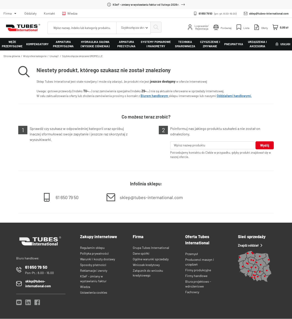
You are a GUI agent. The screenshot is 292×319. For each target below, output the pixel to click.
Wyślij (264, 145)
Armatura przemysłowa (63, 44)
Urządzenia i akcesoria (257, 44)
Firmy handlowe (196, 276)
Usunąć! (54, 56)
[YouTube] (19, 304)
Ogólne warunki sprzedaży (151, 259)
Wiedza (69, 13)
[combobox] (132, 28)
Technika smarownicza (185, 44)
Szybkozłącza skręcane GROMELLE (82, 56)
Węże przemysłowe (12, 44)
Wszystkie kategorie (35, 56)
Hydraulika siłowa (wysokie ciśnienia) (95, 44)
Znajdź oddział (250, 246)
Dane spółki (141, 254)
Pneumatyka (233, 44)
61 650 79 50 (205, 13)
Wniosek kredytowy (146, 265)
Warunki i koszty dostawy (97, 259)
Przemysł (191, 254)
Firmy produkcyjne (198, 270)
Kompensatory (37, 44)
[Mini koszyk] (281, 27)
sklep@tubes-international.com (269, 13)
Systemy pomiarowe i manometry (156, 44)
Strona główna (11, 56)
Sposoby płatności (93, 265)
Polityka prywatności (94, 254)
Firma (7, 13)
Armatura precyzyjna (126, 44)
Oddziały (30, 13)
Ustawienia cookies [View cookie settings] (93, 293)
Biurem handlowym (155, 96)
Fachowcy (192, 292)
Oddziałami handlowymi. (234, 96)
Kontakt (49, 13)
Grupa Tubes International (151, 248)
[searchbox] (81, 28)
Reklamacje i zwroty (93, 271)
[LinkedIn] (28, 304)
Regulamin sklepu (92, 248)
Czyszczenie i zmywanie (210, 44)
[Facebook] (37, 304)
